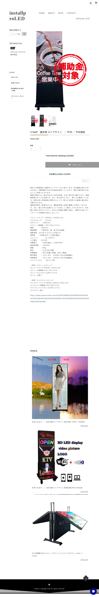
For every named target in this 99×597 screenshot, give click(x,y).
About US (14, 77)
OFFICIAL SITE (83, 18)
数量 (31, 145)
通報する (85, 181)
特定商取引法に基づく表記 (17, 89)
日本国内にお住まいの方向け (60, 174)
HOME (42, 13)
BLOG (61, 13)
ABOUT (51, 13)
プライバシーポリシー (17, 97)
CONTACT (71, 13)
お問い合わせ (15, 83)
